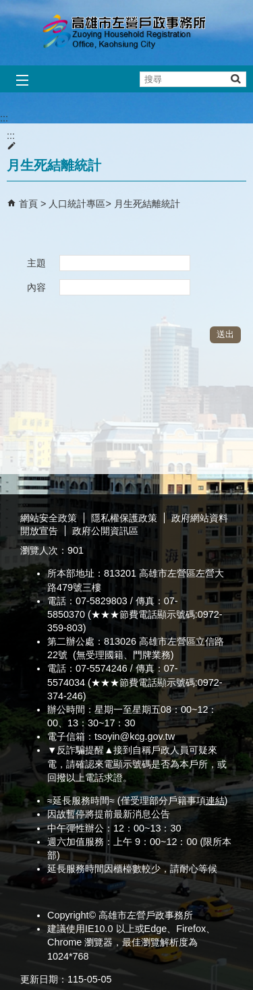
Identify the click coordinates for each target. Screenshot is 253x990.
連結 (215, 800)
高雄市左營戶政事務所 (127, 32)
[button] (235, 78)
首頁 (28, 203)
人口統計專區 (77, 203)
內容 (36, 287)
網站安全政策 (48, 518)
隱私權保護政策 (124, 518)
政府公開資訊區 (105, 530)
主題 (36, 263)
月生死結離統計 (147, 203)
